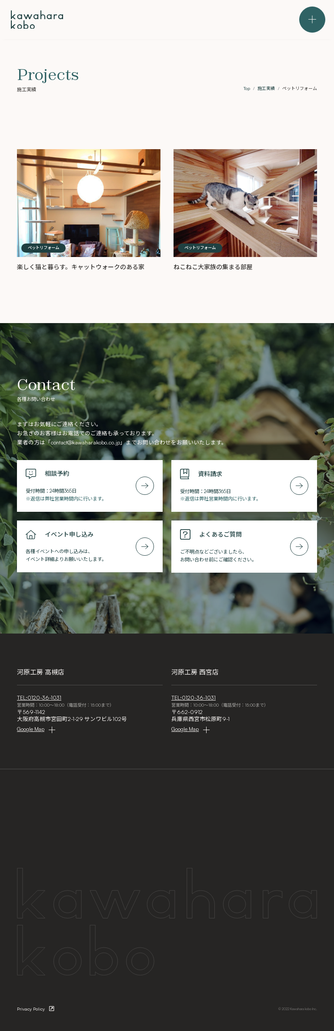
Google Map (30, 729)
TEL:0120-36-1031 (39, 697)
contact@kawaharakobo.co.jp (85, 442)
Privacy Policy (31, 1009)
